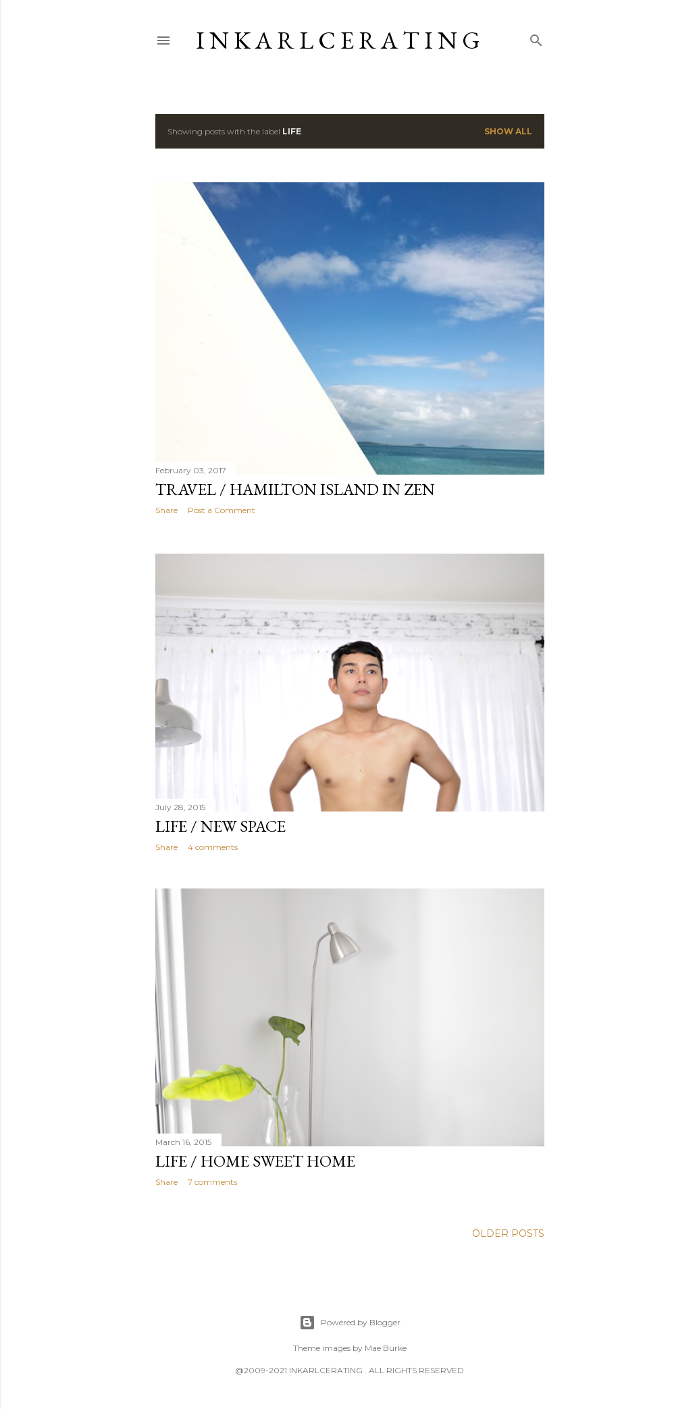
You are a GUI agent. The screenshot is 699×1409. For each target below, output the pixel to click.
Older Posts (508, 1239)
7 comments (212, 1184)
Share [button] (166, 510)
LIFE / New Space (220, 826)
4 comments (213, 847)
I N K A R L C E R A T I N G (338, 40)
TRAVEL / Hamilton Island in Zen (295, 489)
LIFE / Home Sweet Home (255, 1163)
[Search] (536, 37)
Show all (508, 131)
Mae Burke (386, 1348)
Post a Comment (221, 510)
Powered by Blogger (349, 1322)
